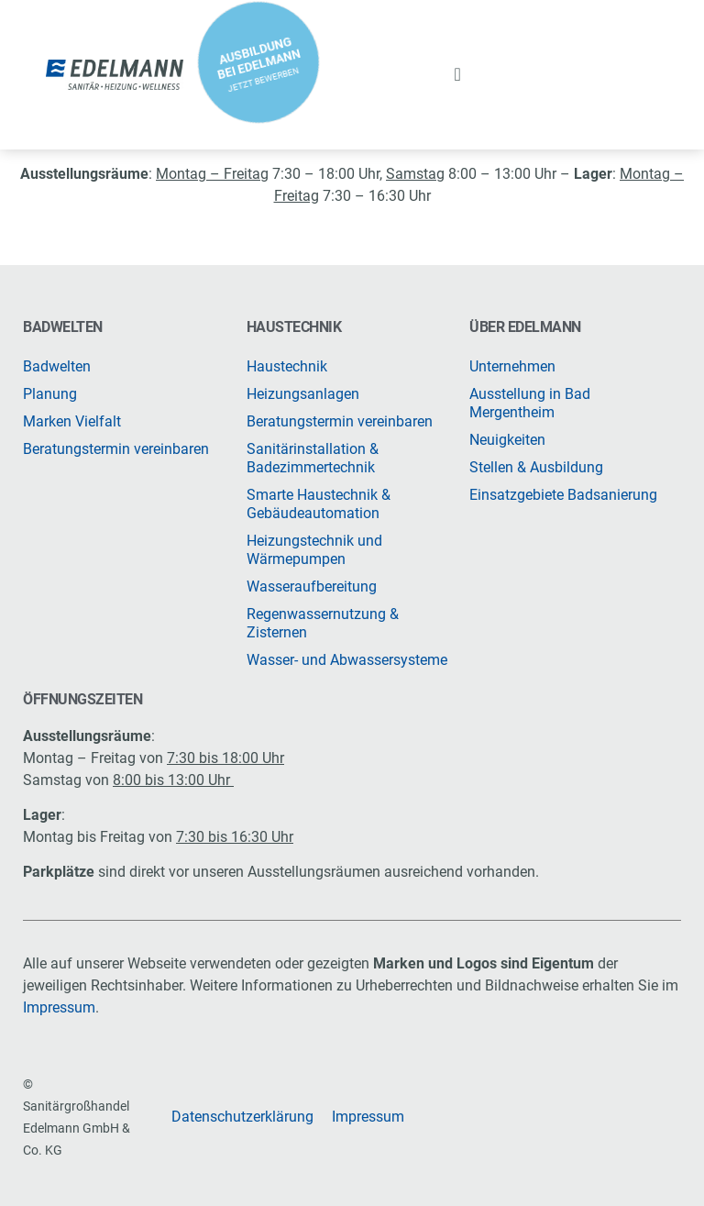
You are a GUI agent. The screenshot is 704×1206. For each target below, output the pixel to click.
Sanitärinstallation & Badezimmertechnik (313, 458)
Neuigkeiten (507, 439)
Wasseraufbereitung (312, 586)
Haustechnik (287, 366)
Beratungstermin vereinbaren (116, 449)
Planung (50, 394)
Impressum (59, 1007)
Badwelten (57, 366)
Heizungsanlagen (303, 394)
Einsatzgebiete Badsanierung (563, 494)
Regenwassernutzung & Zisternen (323, 623)
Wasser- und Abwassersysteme (347, 660)
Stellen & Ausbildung (536, 467)
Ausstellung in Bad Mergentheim (529, 403)
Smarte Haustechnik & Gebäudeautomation (318, 504)
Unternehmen (512, 366)
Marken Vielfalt (72, 421)
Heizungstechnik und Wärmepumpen (314, 550)
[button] (458, 74)
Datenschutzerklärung (242, 1116)
